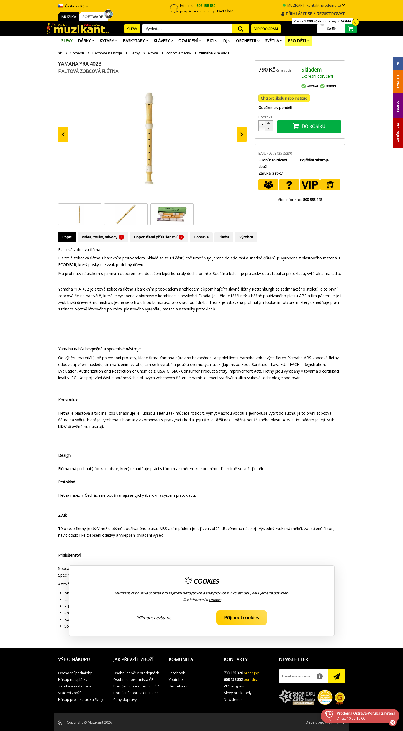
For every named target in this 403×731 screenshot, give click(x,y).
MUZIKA (68, 16)
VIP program (234, 686)
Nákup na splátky (73, 679)
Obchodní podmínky (75, 672)
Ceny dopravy (125, 699)
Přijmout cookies (241, 618)
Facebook (177, 672)
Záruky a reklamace (75, 686)
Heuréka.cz (178, 686)
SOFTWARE (93, 16)
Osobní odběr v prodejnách (136, 672)
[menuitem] (66, 41)
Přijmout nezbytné (153, 617)
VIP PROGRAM (266, 28)
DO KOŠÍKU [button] (309, 125)
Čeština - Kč (71, 6)
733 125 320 (233, 672)
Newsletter (233, 699)
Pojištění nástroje (314, 159)
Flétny (135, 52)
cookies (215, 599)
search (240, 28)
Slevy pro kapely (238, 692)
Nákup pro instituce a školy (80, 699)
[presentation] (63, 134)
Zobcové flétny (178, 52)
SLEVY (132, 28)
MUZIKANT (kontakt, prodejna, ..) (312, 5)
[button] (81, 660)
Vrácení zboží (69, 692)
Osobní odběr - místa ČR (133, 679)
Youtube (176, 679)
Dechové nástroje (107, 52)
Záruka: (264, 173)
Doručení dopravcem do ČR (136, 686)
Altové (153, 52)
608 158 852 (233, 679)
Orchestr (77, 52)
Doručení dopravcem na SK (136, 692)
